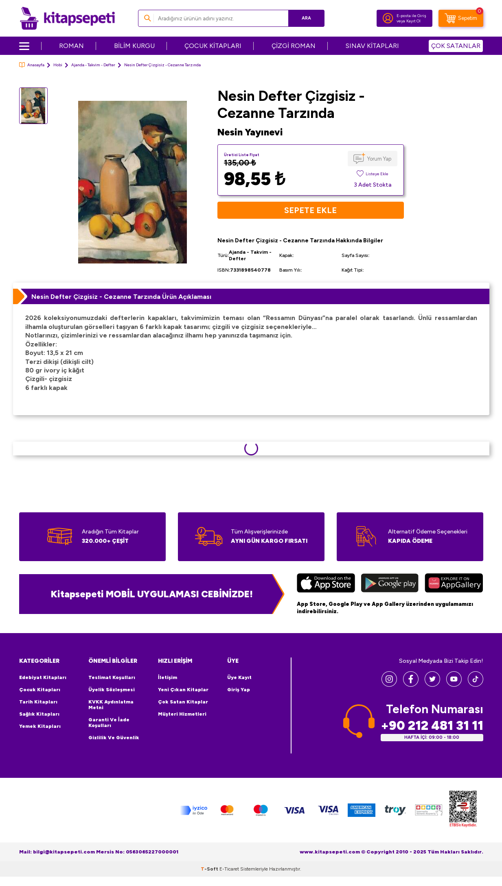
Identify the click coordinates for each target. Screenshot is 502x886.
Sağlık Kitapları (39, 714)
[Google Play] (390, 583)
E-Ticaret (229, 869)
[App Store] (326, 583)
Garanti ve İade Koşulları (108, 722)
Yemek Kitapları (40, 726)
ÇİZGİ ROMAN (294, 46)
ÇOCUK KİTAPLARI (212, 46)
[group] (133, 181)
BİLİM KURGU (134, 46)
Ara (306, 18)
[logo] (67, 18)
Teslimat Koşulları (111, 677)
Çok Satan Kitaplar (183, 702)
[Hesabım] (388, 18)
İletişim (167, 677)
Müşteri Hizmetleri (182, 714)
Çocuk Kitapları (39, 689)
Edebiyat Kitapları (42, 677)
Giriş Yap (238, 689)
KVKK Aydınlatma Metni (111, 704)
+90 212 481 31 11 (432, 725)
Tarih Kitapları (38, 702)
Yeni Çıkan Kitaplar (183, 689)
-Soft (210, 869)
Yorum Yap (379, 159)
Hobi (57, 64)
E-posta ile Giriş (411, 15)
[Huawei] (454, 583)
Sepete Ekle (310, 210)
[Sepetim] (461, 18)
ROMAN (71, 46)
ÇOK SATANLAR (455, 46)
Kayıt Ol (413, 21)
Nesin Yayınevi (250, 132)
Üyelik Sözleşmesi (111, 689)
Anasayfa (31, 64)
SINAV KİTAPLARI (372, 46)
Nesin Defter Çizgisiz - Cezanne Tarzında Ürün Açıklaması (121, 296)
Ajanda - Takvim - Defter (93, 64)
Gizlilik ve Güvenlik (113, 737)
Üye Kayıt (239, 677)
